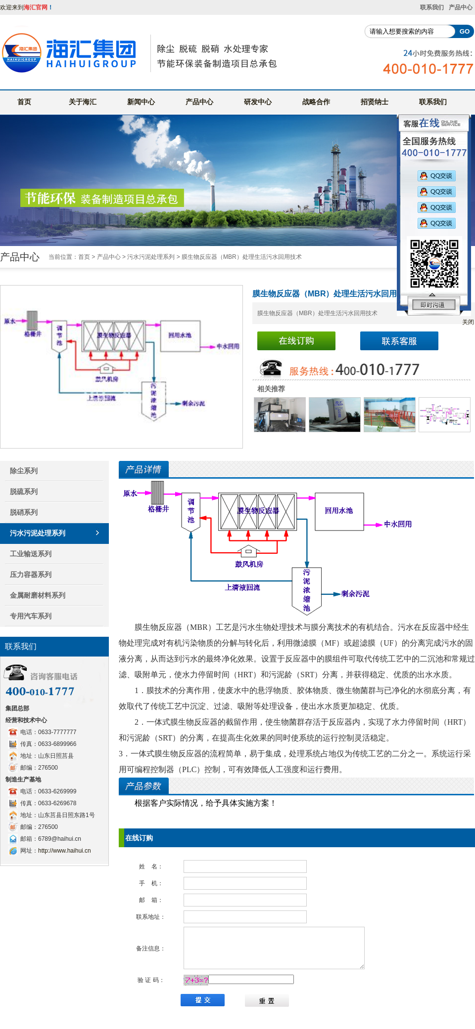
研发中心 (258, 102)
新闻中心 (141, 102)
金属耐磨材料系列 (37, 595)
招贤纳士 (374, 102)
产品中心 (461, 7)
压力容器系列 (30, 574)
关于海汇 (82, 102)
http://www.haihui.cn (64, 850)
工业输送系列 (30, 554)
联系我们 (432, 7)
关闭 (468, 322)
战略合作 (316, 102)
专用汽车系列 (30, 616)
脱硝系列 (24, 512)
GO (465, 31)
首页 (24, 102)
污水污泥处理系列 (151, 256)
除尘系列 (24, 471)
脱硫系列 (24, 491)
